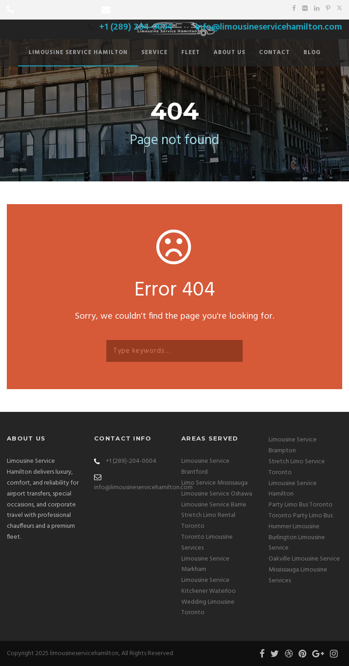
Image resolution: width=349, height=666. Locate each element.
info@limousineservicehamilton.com (188, 10)
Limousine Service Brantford (205, 466)
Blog (312, 52)
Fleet (190, 52)
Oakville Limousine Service (304, 559)
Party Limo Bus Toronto (301, 505)
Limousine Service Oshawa (216, 494)
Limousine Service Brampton (293, 445)
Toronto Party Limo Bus (301, 516)
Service (154, 52)
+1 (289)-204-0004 (131, 461)
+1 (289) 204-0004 (55, 10)
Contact (274, 52)
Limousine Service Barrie (213, 505)
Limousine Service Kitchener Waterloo (208, 585)
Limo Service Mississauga (214, 483)
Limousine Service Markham (205, 564)
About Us (229, 52)
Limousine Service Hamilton (78, 52)
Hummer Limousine (294, 526)
